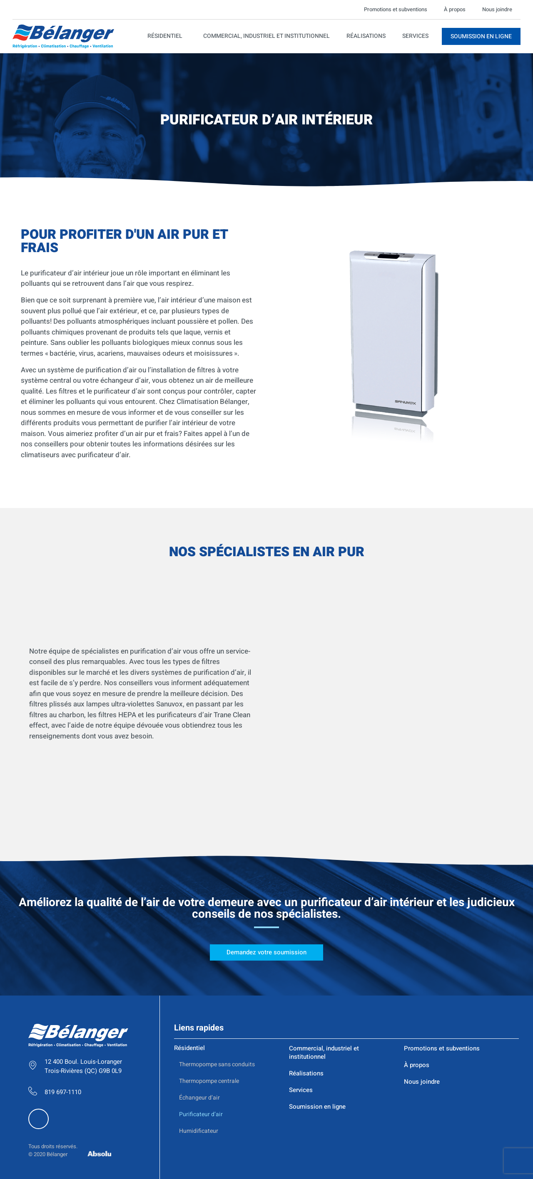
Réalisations (366, 36)
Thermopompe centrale (209, 1006)
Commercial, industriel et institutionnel (266, 36)
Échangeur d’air (199, 1022)
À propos (455, 9)
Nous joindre (497, 9)
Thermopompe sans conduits (217, 989)
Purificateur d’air (201, 1039)
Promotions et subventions (395, 9)
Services (415, 36)
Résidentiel (167, 36)
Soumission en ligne (317, 1031)
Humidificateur (198, 1056)
